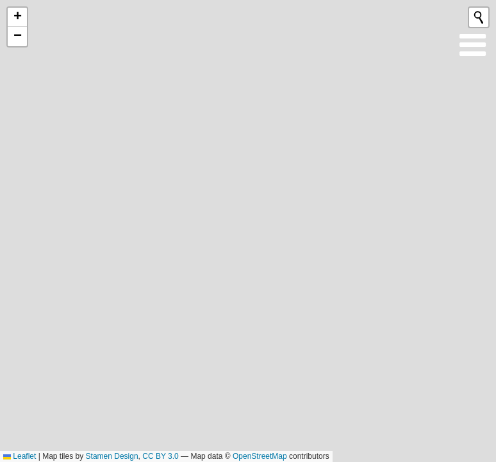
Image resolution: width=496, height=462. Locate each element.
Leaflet (19, 456)
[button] (17, 17)
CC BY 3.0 (160, 456)
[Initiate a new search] (478, 17)
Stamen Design (112, 456)
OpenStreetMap (260, 456)
